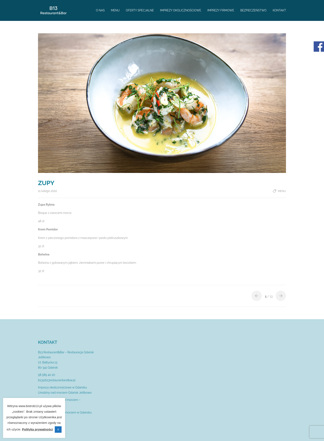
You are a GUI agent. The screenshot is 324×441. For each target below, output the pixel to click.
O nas (100, 10)
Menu (115, 10)
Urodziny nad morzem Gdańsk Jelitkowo (65, 392)
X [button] (58, 429)
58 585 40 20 (46, 374)
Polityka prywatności (37, 429)
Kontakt (279, 10)
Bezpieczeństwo (253, 10)
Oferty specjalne (140, 10)
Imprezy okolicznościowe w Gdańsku (62, 387)
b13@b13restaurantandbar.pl (56, 380)
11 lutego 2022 (47, 191)
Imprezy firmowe (220, 10)
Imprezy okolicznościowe (180, 10)
